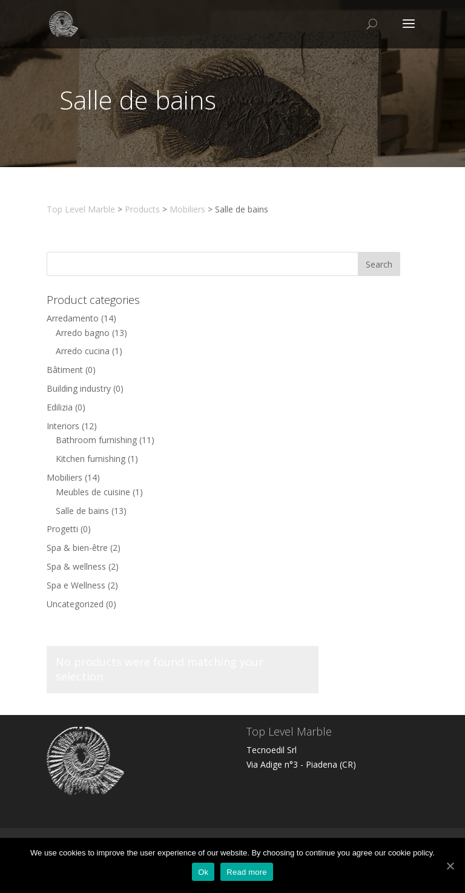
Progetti (62, 529)
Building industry (79, 388)
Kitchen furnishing (90, 458)
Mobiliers (64, 477)
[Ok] (450, 866)
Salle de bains (82, 510)
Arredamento (73, 318)
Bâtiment (65, 369)
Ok (203, 872)
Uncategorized (75, 604)
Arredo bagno (83, 332)
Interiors (63, 426)
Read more (246, 872)
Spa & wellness (76, 566)
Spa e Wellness (76, 585)
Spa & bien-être (77, 547)
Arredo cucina (83, 351)
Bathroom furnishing (96, 440)
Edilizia (60, 407)
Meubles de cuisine (93, 492)
